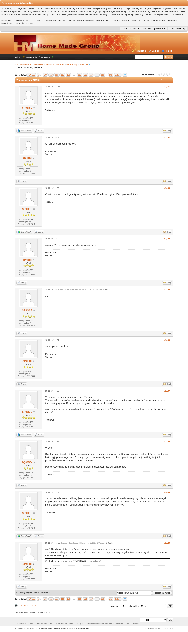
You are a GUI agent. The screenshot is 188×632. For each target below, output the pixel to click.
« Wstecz (31, 75)
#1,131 (167, 87)
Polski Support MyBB (51, 628)
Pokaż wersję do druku (28, 605)
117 (91, 75)
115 (79, 75)
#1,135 (167, 289)
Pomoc (168, 51)
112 (62, 75)
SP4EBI (27, 158)
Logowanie (31, 57)
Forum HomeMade (23, 64)
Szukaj (155, 51)
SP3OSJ (27, 310)
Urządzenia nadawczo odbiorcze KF (48, 64)
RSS (128, 624)
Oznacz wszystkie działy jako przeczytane (105, 624)
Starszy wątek (25, 592)
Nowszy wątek (41, 592)
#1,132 (167, 137)
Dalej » (117, 75)
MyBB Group (83, 628)
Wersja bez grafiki (77, 624)
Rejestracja (44, 57)
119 (102, 75)
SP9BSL (27, 107)
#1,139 (167, 492)
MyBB (63, 628)
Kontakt (31, 624)
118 (96, 75)
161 (110, 75)
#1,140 (167, 543)
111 (56, 75)
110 (51, 75)
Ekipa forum (21, 624)
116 (85, 75)
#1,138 (167, 441)
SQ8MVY (27, 462)
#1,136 (167, 340)
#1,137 (167, 391)
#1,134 (167, 239)
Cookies (135, 624)
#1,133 (167, 188)
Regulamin (140, 51)
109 (45, 75)
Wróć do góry (61, 624)
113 (68, 75)
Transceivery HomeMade (77, 64)
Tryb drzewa (166, 80)
